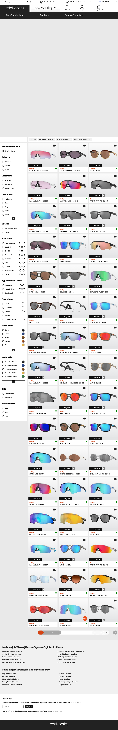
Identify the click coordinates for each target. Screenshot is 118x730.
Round (14, 247)
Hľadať (67, 10)
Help (80, 672)
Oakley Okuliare (8, 612)
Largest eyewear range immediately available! (18, 2)
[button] (15, 8)
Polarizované (8, 329)
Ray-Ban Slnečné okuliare (12, 587)
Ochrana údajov (12, 719)
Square (14, 251)
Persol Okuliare (65, 612)
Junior (6, 105)
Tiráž (20, 719)
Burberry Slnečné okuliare (67, 592)
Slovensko (105, 2)
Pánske (6, 101)
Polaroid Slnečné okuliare (67, 589)
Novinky (7, 116)
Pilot (14, 198)
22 (106, 568)
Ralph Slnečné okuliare (66, 598)
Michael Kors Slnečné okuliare (13, 598)
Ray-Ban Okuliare (9, 609)
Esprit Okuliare (65, 620)
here (60, 647)
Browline (14, 194)
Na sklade (7, 120)
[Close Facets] (13, 74)
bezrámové (14, 228)
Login (82, 10)
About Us (5, 672)
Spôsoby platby (46, 675)
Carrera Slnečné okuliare (11, 595)
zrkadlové (7, 333)
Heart (14, 239)
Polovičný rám (14, 224)
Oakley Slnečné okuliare (11, 589)
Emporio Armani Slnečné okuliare (71, 587)
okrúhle (14, 186)
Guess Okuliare (65, 609)
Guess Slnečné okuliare (66, 595)
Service (43, 672)
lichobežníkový (14, 255)
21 (101, 568)
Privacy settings (7, 675)
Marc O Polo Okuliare (10, 614)
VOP (3, 719)
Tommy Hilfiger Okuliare (68, 617)
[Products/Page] (82, 75)
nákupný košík (98, 10)
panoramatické (14, 178)
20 (95, 568)
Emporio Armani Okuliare (12, 620)
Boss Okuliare (64, 614)
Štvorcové (14, 190)
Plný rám (14, 221)
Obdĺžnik (14, 182)
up (115, 719)
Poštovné (43, 678)
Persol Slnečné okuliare (11, 592)
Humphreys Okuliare (10, 617)
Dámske (7, 97)
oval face (14, 243)
